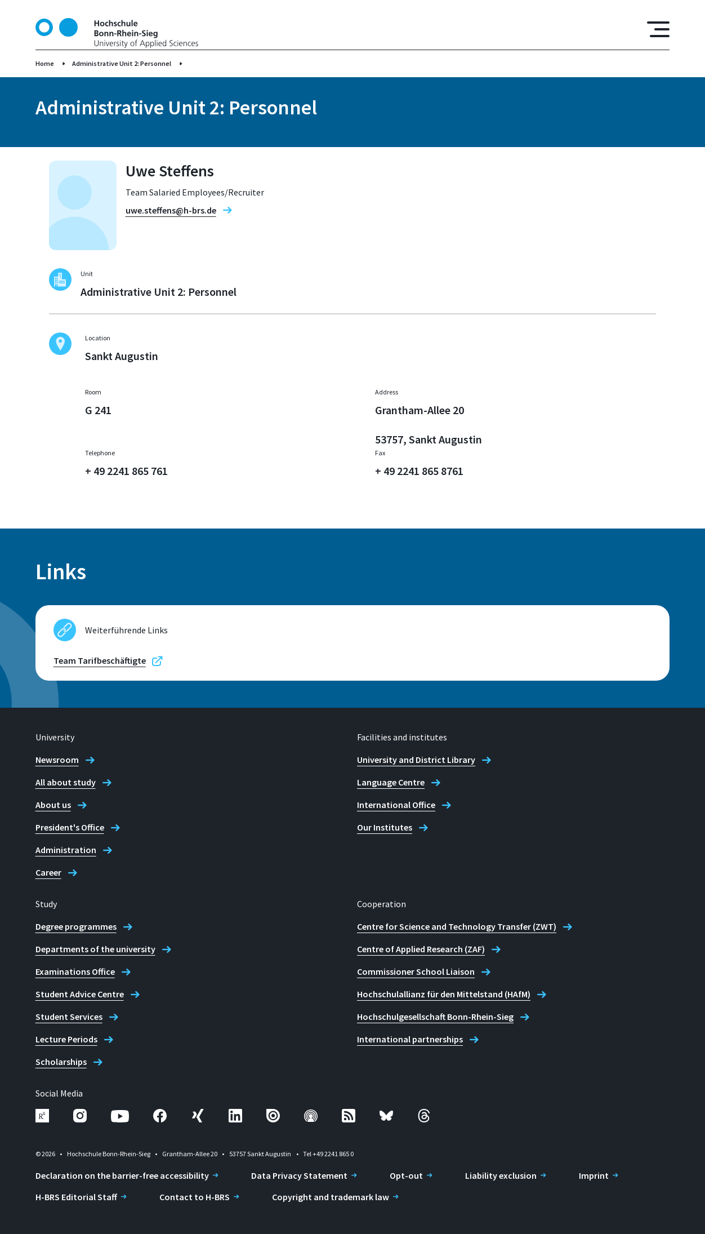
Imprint (594, 1175)
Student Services (68, 1016)
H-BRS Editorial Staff (76, 1196)
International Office (396, 804)
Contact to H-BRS (194, 1196)
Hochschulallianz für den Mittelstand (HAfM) (443, 994)
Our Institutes (384, 827)
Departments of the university (95, 949)
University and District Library (416, 759)
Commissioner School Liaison (416, 971)
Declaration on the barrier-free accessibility (122, 1175)
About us (53, 804)
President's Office (69, 827)
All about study (65, 782)
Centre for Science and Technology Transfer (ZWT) (456, 926)
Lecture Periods (66, 1039)
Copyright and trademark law (330, 1196)
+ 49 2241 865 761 (126, 471)
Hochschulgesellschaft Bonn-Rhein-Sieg (435, 1016)
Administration (65, 849)
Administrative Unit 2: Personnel (121, 63)
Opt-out (406, 1175)
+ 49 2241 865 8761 (419, 471)
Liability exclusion (501, 1175)
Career (48, 872)
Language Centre (391, 782)
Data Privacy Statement (299, 1175)
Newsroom (57, 759)
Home (44, 63)
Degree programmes (76, 926)
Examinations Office (75, 971)
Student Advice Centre (79, 994)
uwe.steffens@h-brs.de (171, 210)
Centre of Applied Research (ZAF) (421, 949)
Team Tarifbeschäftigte (99, 660)
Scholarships (61, 1061)
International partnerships (410, 1039)
